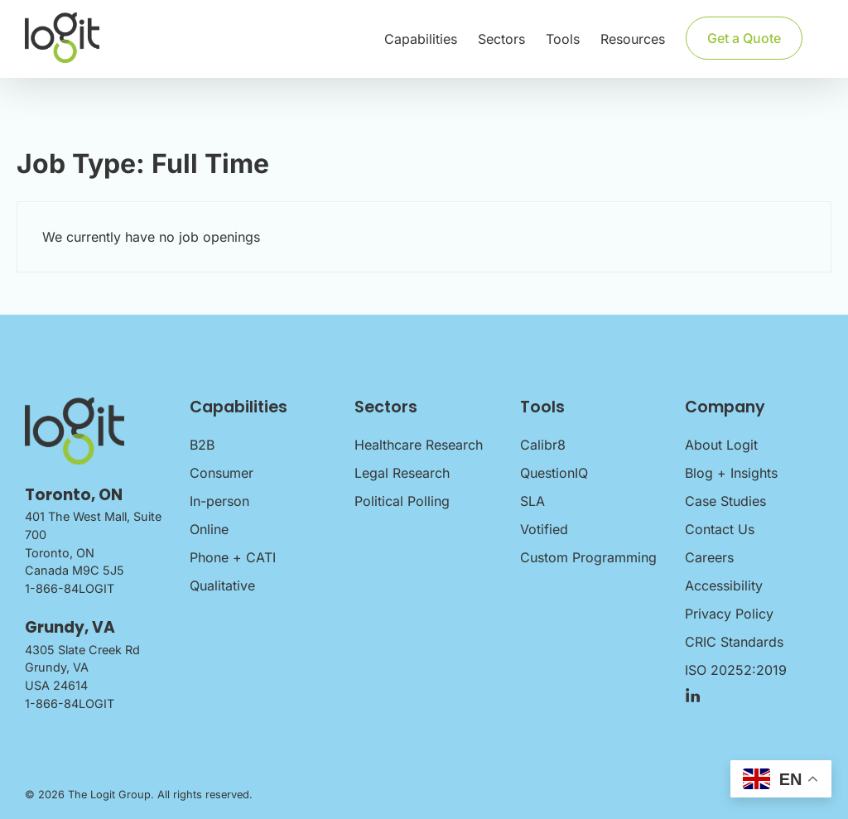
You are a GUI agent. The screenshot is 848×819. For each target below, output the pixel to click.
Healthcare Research (418, 444)
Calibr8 (543, 444)
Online (209, 529)
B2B (202, 444)
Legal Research (402, 473)
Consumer (221, 473)
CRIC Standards (734, 642)
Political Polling (402, 501)
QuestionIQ (554, 473)
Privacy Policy (729, 613)
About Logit (721, 444)
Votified (544, 529)
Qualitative (222, 585)
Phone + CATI (233, 557)
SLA (532, 501)
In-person (219, 501)
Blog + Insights (731, 473)
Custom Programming (588, 557)
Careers (709, 557)
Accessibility (724, 585)
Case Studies (725, 501)
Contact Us (719, 529)
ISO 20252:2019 (736, 670)
